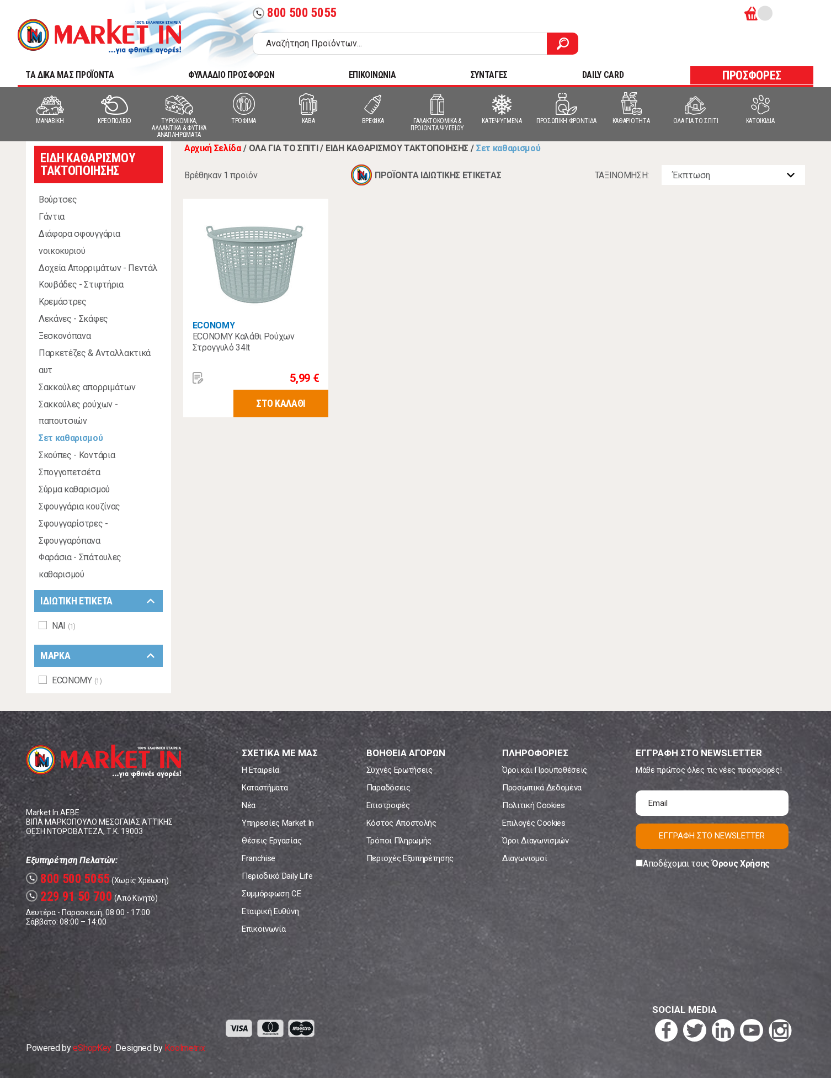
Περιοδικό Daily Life (277, 876)
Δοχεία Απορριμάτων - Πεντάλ (98, 268)
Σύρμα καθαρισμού (74, 489)
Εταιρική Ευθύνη (270, 911)
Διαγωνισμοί (524, 858)
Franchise (258, 858)
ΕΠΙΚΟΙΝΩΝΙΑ (372, 75)
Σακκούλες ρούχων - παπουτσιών (78, 413)
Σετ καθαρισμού (71, 438)
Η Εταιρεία (260, 770)
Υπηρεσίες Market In (278, 823)
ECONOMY (214, 325)
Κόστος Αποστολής (401, 823)
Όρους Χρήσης (741, 863)
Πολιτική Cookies (533, 805)
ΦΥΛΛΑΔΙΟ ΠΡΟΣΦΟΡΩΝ (231, 75)
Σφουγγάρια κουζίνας (79, 506)
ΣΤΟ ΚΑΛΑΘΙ (281, 403)
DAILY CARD (603, 75)
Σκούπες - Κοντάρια (77, 455)
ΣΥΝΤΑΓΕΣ (489, 75)
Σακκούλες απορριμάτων (87, 387)
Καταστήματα (264, 788)
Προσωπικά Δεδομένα (542, 788)
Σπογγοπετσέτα (69, 472)
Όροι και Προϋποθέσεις (544, 770)
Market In (99, 36)
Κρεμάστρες (63, 301)
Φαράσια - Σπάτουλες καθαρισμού (80, 566)
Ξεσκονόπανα (64, 336)
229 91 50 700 (69, 896)
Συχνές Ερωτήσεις (399, 770)
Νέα (248, 805)
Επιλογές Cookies (534, 823)
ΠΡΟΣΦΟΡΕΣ (751, 75)
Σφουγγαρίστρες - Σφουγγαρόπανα (73, 532)
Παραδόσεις (388, 788)
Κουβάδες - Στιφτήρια (81, 284)
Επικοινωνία (263, 929)
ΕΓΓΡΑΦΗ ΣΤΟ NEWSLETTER (712, 836)
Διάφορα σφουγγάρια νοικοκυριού (79, 242)
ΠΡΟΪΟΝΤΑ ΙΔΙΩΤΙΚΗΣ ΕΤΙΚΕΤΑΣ (438, 175)
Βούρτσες (58, 199)
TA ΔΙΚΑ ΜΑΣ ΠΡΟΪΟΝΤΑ (69, 75)
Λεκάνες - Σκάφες (73, 319)
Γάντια (52, 216)
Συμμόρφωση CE (271, 894)
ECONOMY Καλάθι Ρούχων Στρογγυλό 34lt (244, 342)
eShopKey (92, 1048)
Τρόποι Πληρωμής (399, 841)
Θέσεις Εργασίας (271, 841)
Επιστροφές (388, 805)
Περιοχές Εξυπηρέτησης (410, 858)
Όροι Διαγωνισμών (535, 841)
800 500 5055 (295, 13)
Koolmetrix (184, 1048)
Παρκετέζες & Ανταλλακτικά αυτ (95, 361)
